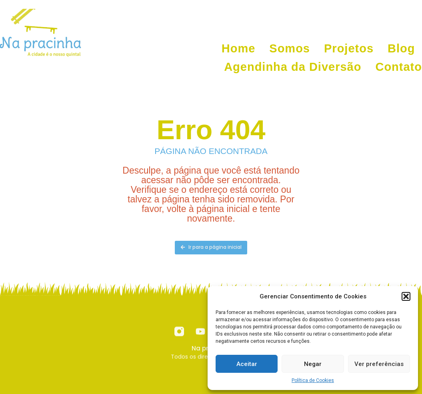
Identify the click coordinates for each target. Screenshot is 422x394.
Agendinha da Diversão (292, 66)
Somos (289, 48)
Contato (398, 66)
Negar (313, 364)
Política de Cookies (313, 380)
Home (239, 48)
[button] (406, 296)
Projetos (349, 48)
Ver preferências (379, 364)
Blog (401, 48)
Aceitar (246, 364)
